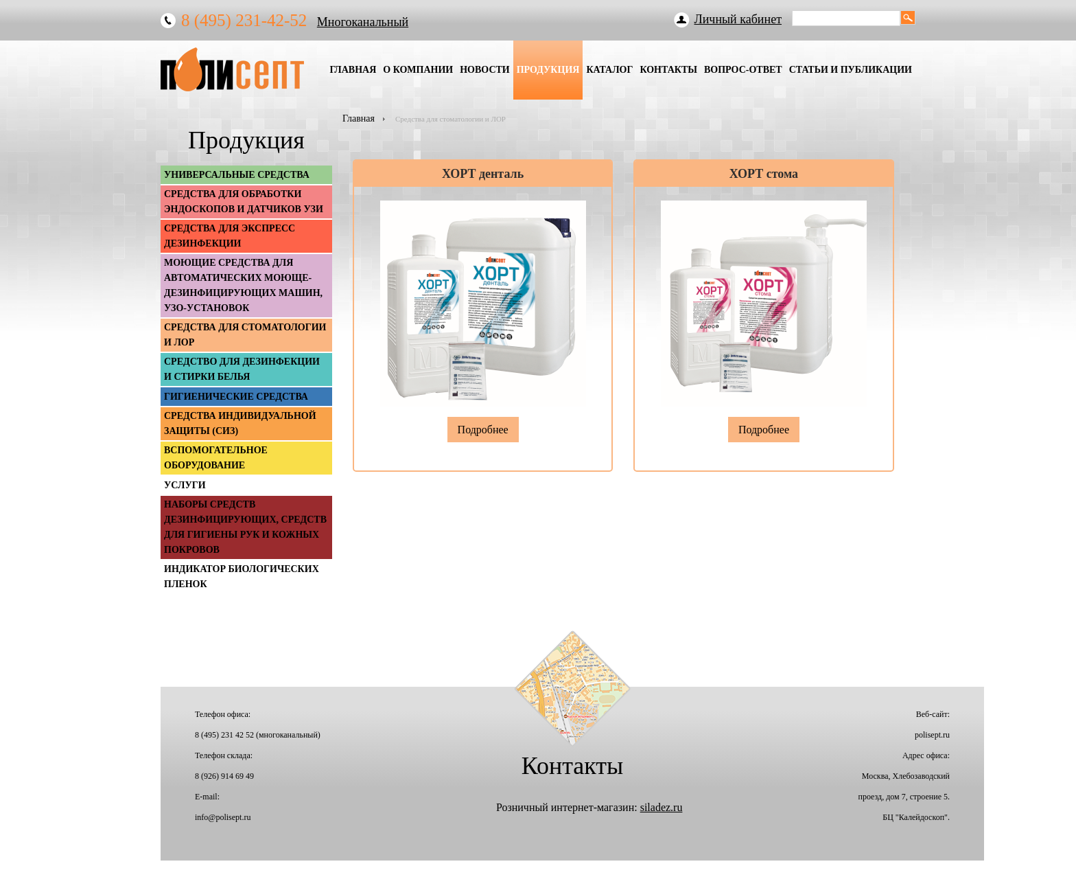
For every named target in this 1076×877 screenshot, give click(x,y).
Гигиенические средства (236, 396)
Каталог (609, 70)
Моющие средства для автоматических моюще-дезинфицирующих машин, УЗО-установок (243, 285)
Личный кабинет (738, 19)
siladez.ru (661, 807)
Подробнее (483, 429)
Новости (485, 70)
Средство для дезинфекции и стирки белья (242, 369)
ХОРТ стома (763, 174)
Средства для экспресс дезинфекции (229, 236)
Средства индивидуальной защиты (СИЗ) (240, 423)
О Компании (418, 70)
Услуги (185, 485)
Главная (352, 70)
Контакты (668, 70)
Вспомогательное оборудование (216, 457)
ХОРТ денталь (483, 174)
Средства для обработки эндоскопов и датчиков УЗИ (243, 201)
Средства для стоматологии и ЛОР (245, 335)
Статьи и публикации (850, 70)
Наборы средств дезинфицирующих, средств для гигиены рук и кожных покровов (245, 527)
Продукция (548, 70)
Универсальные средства (236, 175)
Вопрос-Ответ (743, 70)
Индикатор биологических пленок (241, 576)
